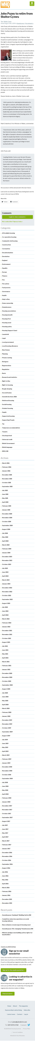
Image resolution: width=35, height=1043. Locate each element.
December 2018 (7, 767)
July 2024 (5, 533)
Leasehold (5, 334)
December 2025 (7, 475)
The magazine (23, 1006)
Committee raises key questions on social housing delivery (15, 920)
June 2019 (5, 743)
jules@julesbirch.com (19, 1022)
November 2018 (7, 771)
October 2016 (6, 860)
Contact (19, 1014)
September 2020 (7, 685)
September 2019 (7, 732)
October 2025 (6, 482)
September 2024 (7, 525)
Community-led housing (10, 241)
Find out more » (8, 993)
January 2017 (6, 848)
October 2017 (6, 813)
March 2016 (5, 887)
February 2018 (6, 798)
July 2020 (5, 693)
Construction (6, 245)
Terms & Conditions (18, 1032)
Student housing (7, 408)
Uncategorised (7, 435)
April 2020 (5, 704)
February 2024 (6, 549)
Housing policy (7, 326)
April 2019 (5, 751)
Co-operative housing (9, 237)
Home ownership (7, 303)
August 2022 (6, 603)
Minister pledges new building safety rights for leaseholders (17, 933)
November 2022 (7, 591)
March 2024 (5, 545)
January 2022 (6, 626)
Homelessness (20, 23)
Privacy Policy (26, 1028)
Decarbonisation (7, 252)
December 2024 (7, 514)
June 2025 (5, 494)
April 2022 (5, 615)
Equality (4, 268)
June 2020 (5, 696)
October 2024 (6, 521)
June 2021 (5, 650)
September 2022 (7, 599)
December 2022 (7, 588)
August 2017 (6, 821)
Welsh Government (8, 443)
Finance (4, 276)
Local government (8, 342)
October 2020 (6, 681)
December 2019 (7, 720)
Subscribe (27, 1010)
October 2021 (6, 638)
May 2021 (5, 654)
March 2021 (5, 661)
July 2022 (5, 607)
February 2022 (6, 623)
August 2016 (6, 868)
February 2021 (6, 665)
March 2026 (5, 463)
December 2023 (7, 556)
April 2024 (5, 541)
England (4, 260)
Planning (5, 354)
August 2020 (6, 689)
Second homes (7, 393)
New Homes (6, 350)
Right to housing (7, 385)
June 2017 (5, 829)
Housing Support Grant (9, 330)
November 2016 (7, 856)
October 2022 (6, 595)
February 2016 (6, 891)
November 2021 (7, 634)
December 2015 (7, 899)
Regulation (5, 369)
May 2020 (5, 700)
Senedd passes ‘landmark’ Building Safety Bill (16, 915)
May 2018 (5, 790)
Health (4, 295)
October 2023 (6, 564)
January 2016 (6, 895)
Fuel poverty (6, 287)
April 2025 (5, 502)
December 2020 (7, 673)
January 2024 (6, 552)
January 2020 (6, 716)
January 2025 (6, 510)
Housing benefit (7, 315)
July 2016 (5, 872)
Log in (26, 1014)
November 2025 (7, 479)
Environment (6, 264)
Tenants (4, 431)
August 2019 (6, 735)
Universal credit (7, 439)
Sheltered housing (8, 400)
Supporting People (8, 420)
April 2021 (5, 658)
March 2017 (5, 841)
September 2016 (7, 864)
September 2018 (7, 778)
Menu (32, 4)
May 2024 (5, 537)
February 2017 (6, 844)
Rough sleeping (7, 389)
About (15, 1006)
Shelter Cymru (7, 21)
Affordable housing (8, 233)
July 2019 (5, 739)
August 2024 (6, 529)
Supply (4, 412)
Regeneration (6, 365)
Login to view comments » (17, 217)
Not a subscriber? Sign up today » (12, 221)
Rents (4, 373)
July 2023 (5, 568)
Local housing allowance (10, 346)
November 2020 (7, 677)
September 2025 (7, 486)
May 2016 (5, 880)
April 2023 (5, 576)
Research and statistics (9, 377)
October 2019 (6, 728)
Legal (4, 338)
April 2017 (5, 837)
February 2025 (6, 506)
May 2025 (5, 498)
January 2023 (6, 584)
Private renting (7, 357)
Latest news (11, 1014)
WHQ (10, 5)
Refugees (5, 361)
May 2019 (5, 747)
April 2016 (5, 883)
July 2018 (5, 782)
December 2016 (7, 852)
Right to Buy (6, 381)
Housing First (6, 319)
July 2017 (5, 825)
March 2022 (5, 619)
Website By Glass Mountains (17, 1035)
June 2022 (5, 611)
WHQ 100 (5, 451)
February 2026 (6, 467)
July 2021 (5, 646)
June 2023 (5, 572)
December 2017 (7, 806)
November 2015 (7, 903)
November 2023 (7, 560)
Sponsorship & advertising (13, 1010)
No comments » (29, 23)
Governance (6, 291)
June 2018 (5, 786)
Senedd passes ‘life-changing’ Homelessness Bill (17, 929)
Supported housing (8, 416)
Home (9, 1006)
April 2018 (5, 794)
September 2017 (7, 817)
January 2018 (6, 802)
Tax (3, 424)
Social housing (7, 404)
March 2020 (5, 708)
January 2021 (6, 669)
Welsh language (7, 447)
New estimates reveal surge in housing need (16, 925)
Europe (4, 272)
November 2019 (7, 724)
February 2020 (6, 712)
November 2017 (7, 809)
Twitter (28, 1025)
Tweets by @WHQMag (8, 947)
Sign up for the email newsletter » (13, 970)
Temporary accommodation (11, 428)
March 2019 (5, 755)
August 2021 (6, 642)
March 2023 (5, 580)
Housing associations (9, 311)
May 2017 (5, 833)
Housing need (6, 322)
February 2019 (6, 759)
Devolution (6, 256)
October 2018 (6, 774)
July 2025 (5, 490)
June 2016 (5, 876)
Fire (3, 280)
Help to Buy (6, 299)
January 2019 (6, 763)
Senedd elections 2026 (9, 396)
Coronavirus (6, 248)
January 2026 (6, 471)
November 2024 (7, 517)
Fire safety (5, 284)
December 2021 (7, 630)
